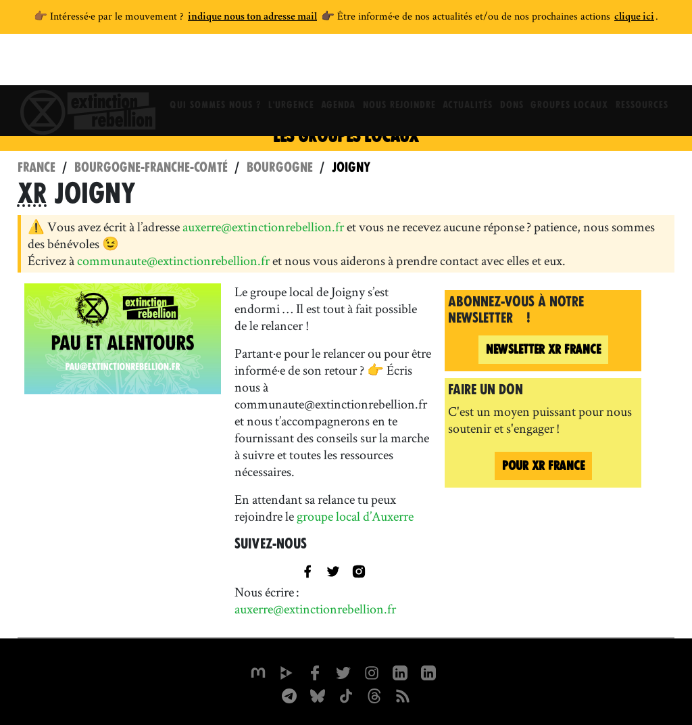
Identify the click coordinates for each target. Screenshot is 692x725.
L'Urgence (284, 64)
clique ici (634, 17)
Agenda (334, 64)
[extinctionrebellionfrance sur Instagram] (372, 671)
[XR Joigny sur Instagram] (359, 570)
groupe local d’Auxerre (355, 516)
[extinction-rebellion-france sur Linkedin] (428, 671)
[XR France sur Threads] (374, 694)
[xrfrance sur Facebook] (315, 671)
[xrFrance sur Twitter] (343, 671)
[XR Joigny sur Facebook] (307, 570)
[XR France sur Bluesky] (317, 694)
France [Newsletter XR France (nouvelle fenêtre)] (543, 349)
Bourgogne (280, 167)
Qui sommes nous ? (205, 64)
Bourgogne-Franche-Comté (151, 167)
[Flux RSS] (403, 694)
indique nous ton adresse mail (252, 17)
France (36, 167)
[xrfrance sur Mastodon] (258, 671)
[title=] (333, 570)
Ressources (652, 64)
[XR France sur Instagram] (289, 694)
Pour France (543, 466)
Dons (516, 64)
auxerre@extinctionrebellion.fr (263, 226)
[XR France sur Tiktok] (346, 694)
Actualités (469, 64)
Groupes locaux (577, 64)
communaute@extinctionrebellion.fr (173, 260)
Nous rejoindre (398, 64)
